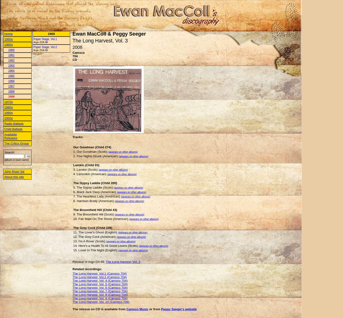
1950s (8, 39)
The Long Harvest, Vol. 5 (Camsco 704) (100, 284)
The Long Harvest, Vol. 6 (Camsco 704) (100, 287)
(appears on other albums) (123, 151)
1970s (8, 102)
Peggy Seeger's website (179, 309)
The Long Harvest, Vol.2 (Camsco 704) (100, 277)
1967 (11, 86)
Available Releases (10, 136)
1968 (11, 91)
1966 (11, 81)
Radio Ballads (14, 123)
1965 (11, 76)
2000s (8, 118)
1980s (8, 107)
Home (8, 34)
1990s (8, 113)
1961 (11, 55)
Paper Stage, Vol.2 (45, 47)
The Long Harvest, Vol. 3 (123, 262)
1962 (11, 60)
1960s (8, 44)
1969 (11, 96)
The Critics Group (16, 143)
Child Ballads (13, 129)
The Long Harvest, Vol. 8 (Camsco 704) (100, 295)
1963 (11, 65)
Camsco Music (137, 309)
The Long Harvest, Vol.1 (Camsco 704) (100, 273)
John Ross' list (14, 171)
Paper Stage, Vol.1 (45, 39)
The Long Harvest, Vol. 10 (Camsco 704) (101, 302)
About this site (14, 177)
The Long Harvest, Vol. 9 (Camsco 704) (100, 298)
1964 (11, 70)
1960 (11, 50)
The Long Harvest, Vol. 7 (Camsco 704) (100, 291)
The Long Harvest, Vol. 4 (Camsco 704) (100, 280)
